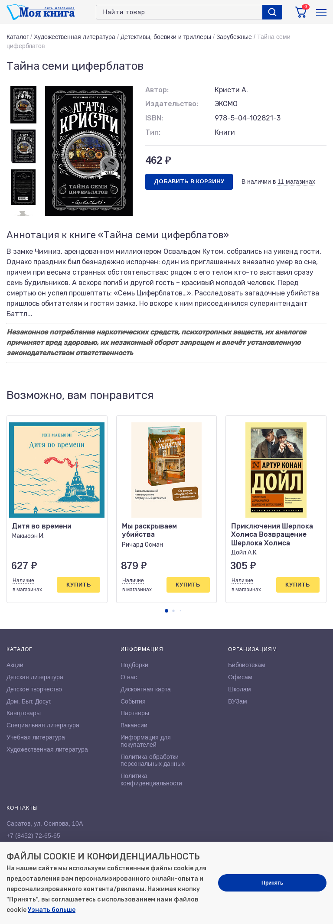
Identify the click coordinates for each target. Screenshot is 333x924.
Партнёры (135, 713)
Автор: (157, 90)
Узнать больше (51, 910)
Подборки (134, 664)
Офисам (240, 677)
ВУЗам (237, 701)
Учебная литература (36, 737)
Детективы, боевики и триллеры (166, 36)
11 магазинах (296, 181)
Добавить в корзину (189, 181)
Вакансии (134, 725)
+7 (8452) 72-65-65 (33, 835)
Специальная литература (43, 725)
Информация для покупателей (146, 741)
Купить (78, 584)
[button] (166, 611)
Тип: (152, 132)
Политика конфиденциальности (151, 779)
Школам (239, 689)
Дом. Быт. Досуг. (29, 701)
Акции (15, 664)
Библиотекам (246, 664)
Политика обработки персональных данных (153, 760)
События (133, 701)
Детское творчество (34, 689)
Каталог (18, 36)
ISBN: (154, 118)
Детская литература (35, 677)
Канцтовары (24, 713)
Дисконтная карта (146, 689)
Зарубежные (234, 36)
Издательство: (171, 104)
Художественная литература (74, 36)
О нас (129, 677)
